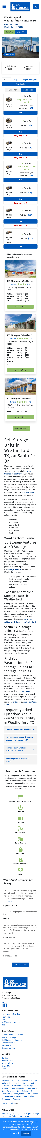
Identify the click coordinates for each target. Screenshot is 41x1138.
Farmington (24, 1116)
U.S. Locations (7, 1063)
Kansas (14, 1083)
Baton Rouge (7, 1114)
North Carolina (8, 1091)
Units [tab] (6, 80)
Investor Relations (9, 1061)
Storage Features (8, 1043)
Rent (20, 113)
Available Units (20, 307)
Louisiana (34, 1083)
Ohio (32, 1091)
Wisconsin (6, 1099)
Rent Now (9, 32)
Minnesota (16, 1086)
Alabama (5, 1080)
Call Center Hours (10, 67)
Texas (18, 1096)
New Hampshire (17, 1088)
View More (9, 54)
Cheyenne (19, 1114)
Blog (3, 1025)
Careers (5, 1069)
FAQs (3, 1020)
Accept (26, 1133)
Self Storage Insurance (11, 1022)
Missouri (5, 1088)
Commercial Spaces (9, 1048)
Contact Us (21, 32)
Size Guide (20, 84)
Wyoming (16, 1099)
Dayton (29, 1114)
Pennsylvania (18, 1094)
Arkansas (15, 1080)
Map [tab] (15, 80)
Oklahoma (6, 1094)
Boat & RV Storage (9, 1037)
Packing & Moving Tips (11, 1014)
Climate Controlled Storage (12, 1035)
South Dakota (32, 1094)
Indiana (5, 1083)
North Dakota (22, 1091)
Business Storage (9, 1045)
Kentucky (23, 1083)
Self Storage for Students (12, 1040)
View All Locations (10, 1103)
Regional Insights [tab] (30, 80)
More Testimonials (20, 965)
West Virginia (29, 1096)
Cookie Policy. (15, 1133)
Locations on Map (21, 428)
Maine (6, 1086)
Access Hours (28, 67)
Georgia (34, 1080)
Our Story (5, 1058)
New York (31, 1088)
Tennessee (8, 1096)
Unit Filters (13, 90)
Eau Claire (12, 1116)
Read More (7, 901)
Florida (25, 1080)
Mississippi (28, 1086)
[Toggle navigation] (4, 6)
